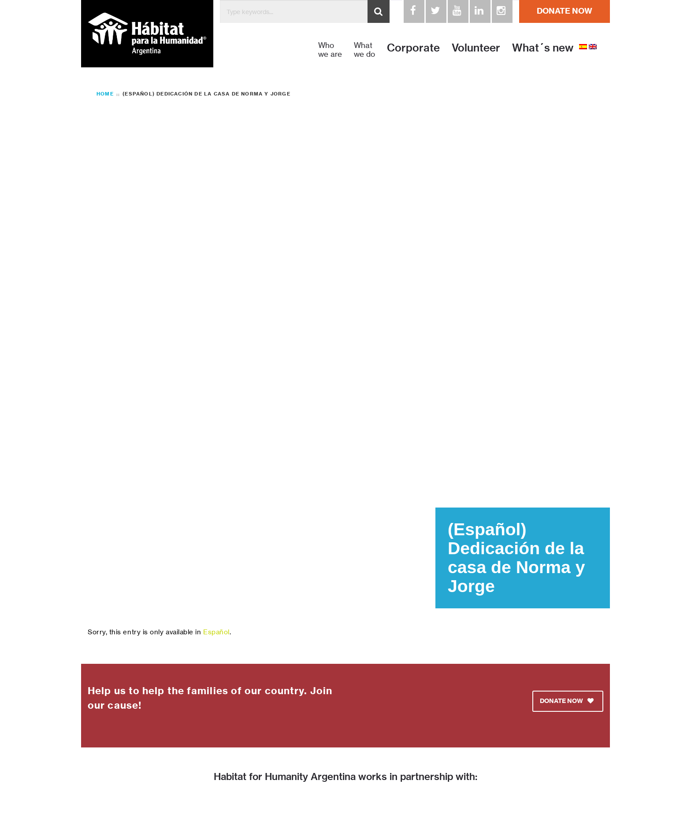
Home (105, 94)
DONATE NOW (564, 11)
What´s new (542, 47)
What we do (364, 50)
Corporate (413, 47)
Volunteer (476, 47)
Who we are (330, 50)
